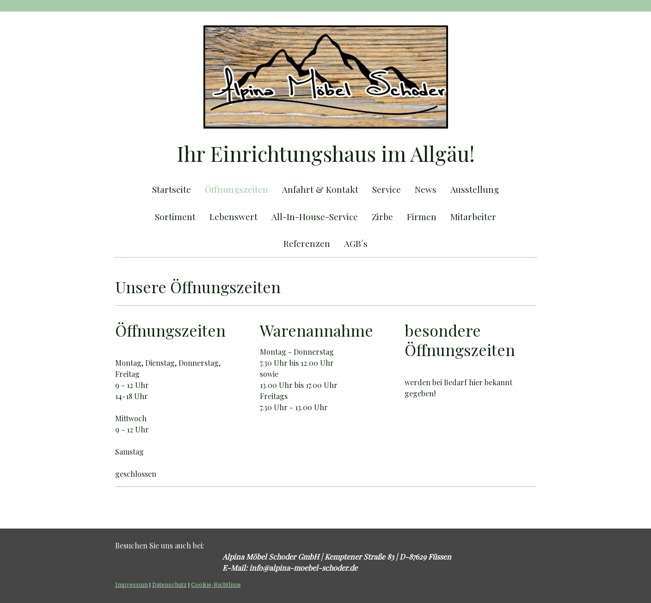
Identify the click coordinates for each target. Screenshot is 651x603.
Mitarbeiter (473, 216)
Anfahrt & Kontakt (320, 189)
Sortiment (175, 216)
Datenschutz (169, 584)
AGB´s (356, 243)
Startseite (171, 189)
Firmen (421, 216)
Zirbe (382, 216)
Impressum (131, 584)
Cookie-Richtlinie (216, 584)
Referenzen (306, 243)
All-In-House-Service (314, 216)
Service (386, 189)
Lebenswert (233, 216)
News (425, 189)
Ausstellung (474, 189)
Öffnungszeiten (236, 189)
